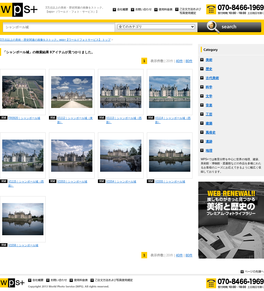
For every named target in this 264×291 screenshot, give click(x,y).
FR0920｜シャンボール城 (24, 118)
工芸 (209, 114)
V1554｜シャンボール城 (121, 181)
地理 (209, 151)
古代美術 (212, 78)
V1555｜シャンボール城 (170, 181)
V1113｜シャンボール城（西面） (124, 120)
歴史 (209, 69)
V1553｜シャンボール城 (72, 181)
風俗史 (211, 132)
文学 (209, 96)
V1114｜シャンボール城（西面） (173, 120)
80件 (189, 61)
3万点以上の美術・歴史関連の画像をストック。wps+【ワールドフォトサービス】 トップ (55, 39)
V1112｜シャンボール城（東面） (75, 120)
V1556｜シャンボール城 (23, 245)
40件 (179, 61)
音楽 (209, 105)
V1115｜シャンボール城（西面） (26, 183)
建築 (209, 123)
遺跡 (209, 141)
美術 (209, 60)
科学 (209, 87)
